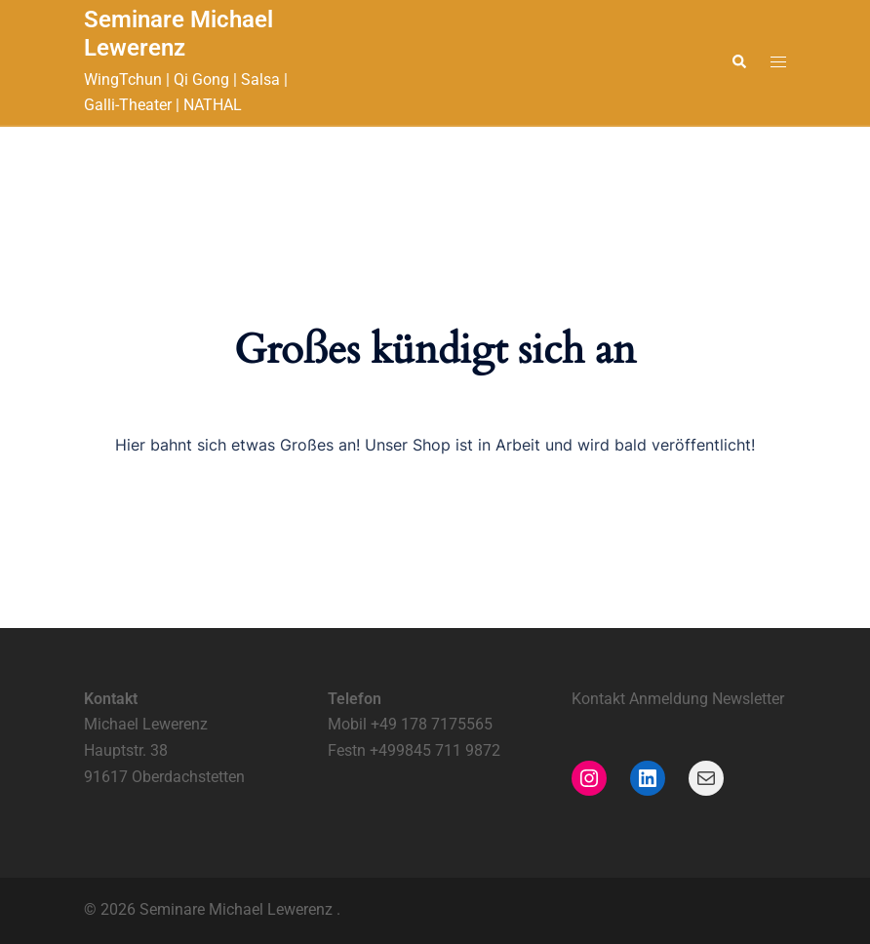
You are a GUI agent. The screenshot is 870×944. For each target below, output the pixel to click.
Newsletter (748, 698)
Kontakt (600, 698)
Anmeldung (668, 698)
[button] (738, 62)
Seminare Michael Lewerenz (178, 33)
